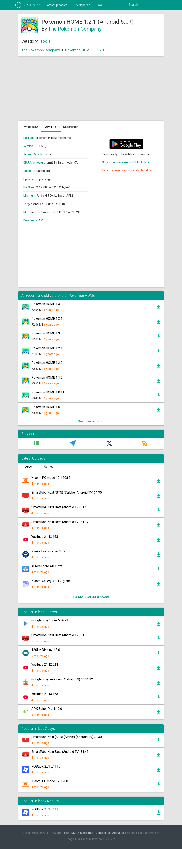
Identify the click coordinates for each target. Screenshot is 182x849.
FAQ (99, 5)
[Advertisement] (91, 90)
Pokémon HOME (78, 50)
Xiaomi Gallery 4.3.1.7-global (51, 581)
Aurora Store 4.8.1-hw (46, 566)
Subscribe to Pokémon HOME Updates (126, 162)
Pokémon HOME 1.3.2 (46, 304)
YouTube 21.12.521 (44, 664)
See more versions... (91, 421)
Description (70, 126)
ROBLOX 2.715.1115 (45, 766)
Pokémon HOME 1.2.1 (46, 348)
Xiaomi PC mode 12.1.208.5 (50, 478)
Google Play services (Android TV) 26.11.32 (62, 679)
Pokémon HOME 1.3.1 (46, 319)
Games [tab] (48, 466)
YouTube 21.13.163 (44, 537)
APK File (50, 126)
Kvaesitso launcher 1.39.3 (49, 551)
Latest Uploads (57, 5)
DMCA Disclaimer (82, 832)
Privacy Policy (60, 832)
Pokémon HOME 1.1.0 (46, 377)
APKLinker (27, 5)
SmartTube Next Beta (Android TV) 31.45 (59, 507)
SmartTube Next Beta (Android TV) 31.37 (59, 522)
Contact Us (103, 832)
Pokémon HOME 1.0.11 (47, 392)
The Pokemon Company (75, 29)
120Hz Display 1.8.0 (45, 650)
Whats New (30, 126)
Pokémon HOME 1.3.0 (46, 333)
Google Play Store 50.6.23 (49, 620)
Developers (82, 5)
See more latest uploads (91, 596)
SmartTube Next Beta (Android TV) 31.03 (59, 635)
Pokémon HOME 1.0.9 (46, 407)
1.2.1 (100, 50)
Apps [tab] (28, 466)
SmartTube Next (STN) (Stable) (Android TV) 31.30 (66, 492)
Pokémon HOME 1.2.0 (46, 363)
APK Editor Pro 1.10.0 (46, 709)
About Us (118, 832)
